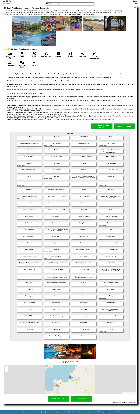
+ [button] (6, 367)
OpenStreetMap (131, 393)
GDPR (106, 412)
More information (124, 126)
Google (44, 412)
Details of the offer (58, 399)
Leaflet (124, 393)
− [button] (6, 370)
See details (82, 399)
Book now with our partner (102, 126)
